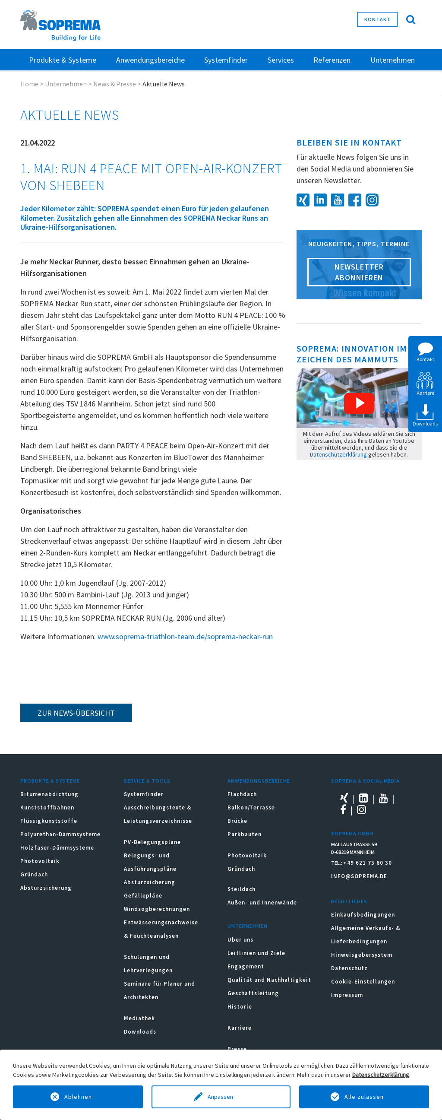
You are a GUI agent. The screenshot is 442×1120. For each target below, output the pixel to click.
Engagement (245, 966)
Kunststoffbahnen (47, 807)
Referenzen (331, 60)
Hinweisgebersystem (361, 954)
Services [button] (281, 60)
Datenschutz (349, 968)
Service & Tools (147, 780)
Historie (239, 1006)
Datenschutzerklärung (338, 454)
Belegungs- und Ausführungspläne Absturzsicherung (150, 869)
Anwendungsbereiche (258, 780)
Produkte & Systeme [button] (62, 60)
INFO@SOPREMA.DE (359, 876)
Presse (237, 1049)
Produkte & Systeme (50, 780)
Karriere (239, 1027)
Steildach (241, 889)
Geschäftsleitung (253, 993)
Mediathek (139, 1018)
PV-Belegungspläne (152, 842)
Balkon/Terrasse (251, 807)
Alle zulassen (364, 1097)
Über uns (240, 939)
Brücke (237, 821)
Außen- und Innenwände (262, 902)
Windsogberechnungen (157, 909)
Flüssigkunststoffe (48, 821)
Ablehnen (78, 1097)
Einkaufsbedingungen (363, 914)
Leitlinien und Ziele (256, 953)
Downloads (140, 1031)
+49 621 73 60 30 (367, 862)
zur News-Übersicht (76, 713)
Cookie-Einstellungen (363, 981)
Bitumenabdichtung (49, 794)
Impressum (347, 995)
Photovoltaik (40, 861)
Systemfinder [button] (226, 60)
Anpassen (221, 1097)
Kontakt (377, 19)
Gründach (34, 874)
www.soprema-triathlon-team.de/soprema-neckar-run (185, 636)
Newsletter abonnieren (359, 272)
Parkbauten (244, 834)
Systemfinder (144, 794)
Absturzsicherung (46, 888)
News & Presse (114, 83)
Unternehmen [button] (392, 60)
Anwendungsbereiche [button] (150, 60)
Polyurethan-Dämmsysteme (60, 834)
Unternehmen (66, 83)
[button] (359, 403)
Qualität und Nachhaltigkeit (269, 980)
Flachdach (242, 794)
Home (29, 83)
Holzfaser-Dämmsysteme (57, 847)
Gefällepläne (143, 895)
